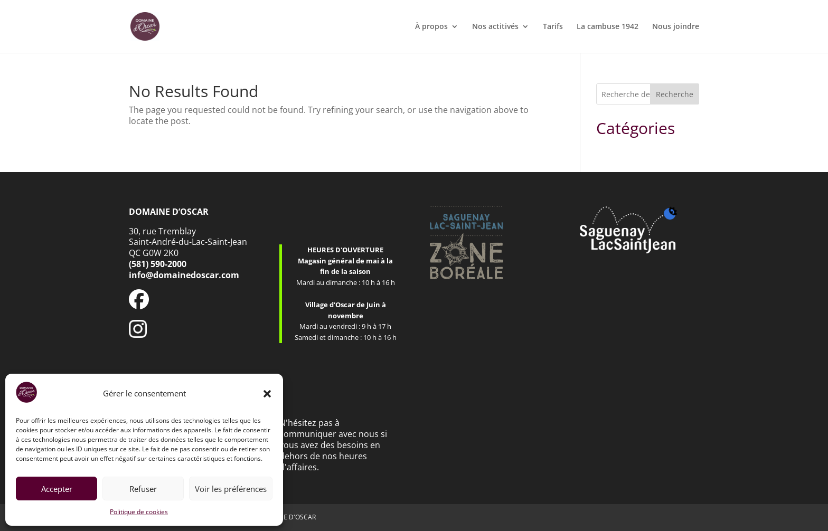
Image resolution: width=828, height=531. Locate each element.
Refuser (143, 488)
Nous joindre (675, 27)
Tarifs (553, 27)
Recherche (674, 94)
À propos (431, 27)
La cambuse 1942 (607, 27)
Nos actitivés (495, 27)
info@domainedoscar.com (184, 275)
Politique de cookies (139, 511)
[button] (267, 393)
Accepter (56, 488)
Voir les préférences (231, 488)
